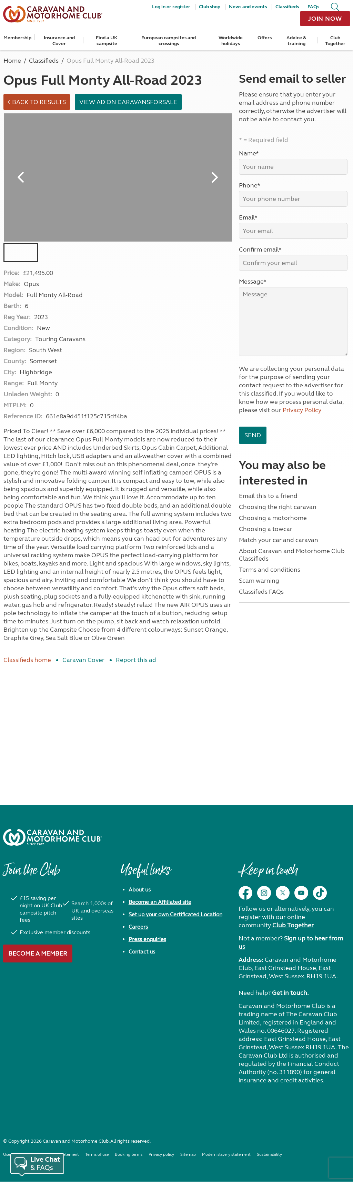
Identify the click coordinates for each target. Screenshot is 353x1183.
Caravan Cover (83, 661)
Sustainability (269, 1155)
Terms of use (97, 1155)
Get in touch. (290, 994)
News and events (248, 7)
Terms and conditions (269, 569)
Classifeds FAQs (261, 591)
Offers (265, 38)
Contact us (142, 953)
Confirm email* (260, 249)
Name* (249, 153)
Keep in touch (268, 874)
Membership (17, 38)
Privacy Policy (302, 410)
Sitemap (188, 1155)
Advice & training (296, 41)
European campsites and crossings (168, 41)
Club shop (209, 7)
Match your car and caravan (278, 540)
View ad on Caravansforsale (131, 102)
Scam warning (259, 580)
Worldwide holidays (231, 41)
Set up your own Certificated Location (175, 915)
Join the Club (31, 874)
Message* (252, 281)
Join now (325, 18)
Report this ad (136, 661)
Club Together (335, 41)
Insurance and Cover (59, 41)
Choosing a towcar (265, 529)
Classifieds (287, 7)
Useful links (145, 874)
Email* (248, 217)
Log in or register (171, 7)
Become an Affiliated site (160, 903)
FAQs (313, 7)
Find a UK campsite (107, 41)
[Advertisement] (117, 727)
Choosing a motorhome (273, 518)
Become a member (37, 955)
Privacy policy (161, 1155)
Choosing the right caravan (277, 507)
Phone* (249, 185)
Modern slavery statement (226, 1155)
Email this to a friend (268, 496)
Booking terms (128, 1155)
